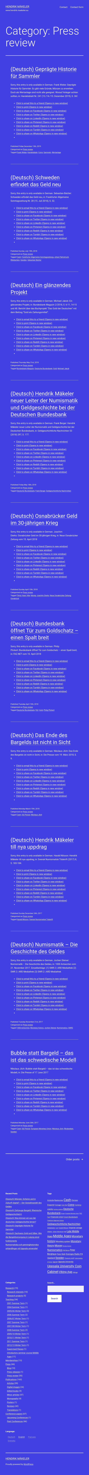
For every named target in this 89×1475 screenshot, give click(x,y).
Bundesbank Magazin (25, 369)
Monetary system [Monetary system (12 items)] (63, 1241)
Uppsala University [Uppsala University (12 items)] (65, 1262)
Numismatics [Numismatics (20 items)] (54, 1249)
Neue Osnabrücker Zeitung (60, 595)
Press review (28, 149)
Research (10, 1288)
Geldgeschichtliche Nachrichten (58, 491)
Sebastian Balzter (34, 260)
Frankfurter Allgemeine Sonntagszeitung (38, 257)
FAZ (36, 710)
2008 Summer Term (16, 1330)
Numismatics (62, 1028)
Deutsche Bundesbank (43, 369)
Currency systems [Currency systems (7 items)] (58, 1209)
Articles (10, 1383)
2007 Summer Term (16, 1322)
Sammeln (47, 152)
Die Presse (26, 815)
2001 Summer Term (16, 1303)
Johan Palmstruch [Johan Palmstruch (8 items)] (58, 1231)
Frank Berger (40, 491)
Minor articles (13, 1395)
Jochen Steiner (50, 1028)
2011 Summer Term (16, 1341)
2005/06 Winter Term (16, 1311)
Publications (11, 1379)
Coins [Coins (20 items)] (71, 1204)
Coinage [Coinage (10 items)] (58, 1205)
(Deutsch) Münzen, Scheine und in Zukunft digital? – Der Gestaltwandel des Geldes (24, 1203)
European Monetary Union (41, 1129)
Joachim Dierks (43, 595)
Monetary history (37, 1028)
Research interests (15, 1292)
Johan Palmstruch (61, 257)
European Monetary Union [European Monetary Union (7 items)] (72, 1213)
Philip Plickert (49, 710)
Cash (19, 257)
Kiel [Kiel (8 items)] (65, 1231)
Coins (40, 152)
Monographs (12, 1398)
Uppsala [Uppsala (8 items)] (55, 1262)
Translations (12, 1410)
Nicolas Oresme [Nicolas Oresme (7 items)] (67, 1246)
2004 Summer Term (16, 1307)
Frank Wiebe (22, 152)
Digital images (13, 1387)
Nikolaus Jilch (36, 815)
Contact (63, 7)
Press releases (13, 1372)
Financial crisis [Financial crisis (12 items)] (57, 1217)
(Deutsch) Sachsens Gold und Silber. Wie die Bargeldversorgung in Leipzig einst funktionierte (24, 1237)
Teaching (10, 1299)
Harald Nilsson (22, 919)
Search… (51, 1283)
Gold (55, 369)
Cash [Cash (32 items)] (67, 1200)
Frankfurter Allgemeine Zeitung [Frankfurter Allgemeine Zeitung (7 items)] (55, 1220)
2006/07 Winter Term (16, 1318)
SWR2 (70, 1028)
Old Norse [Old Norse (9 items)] (66, 1250)
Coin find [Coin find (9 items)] (64, 1205)
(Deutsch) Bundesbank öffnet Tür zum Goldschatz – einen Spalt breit (44, 630)
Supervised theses (15, 1349)
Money (33, 595)
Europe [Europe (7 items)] (63, 1213)
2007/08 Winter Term (16, 1326)
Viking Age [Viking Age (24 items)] (65, 1271)
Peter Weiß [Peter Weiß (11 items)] (61, 1254)
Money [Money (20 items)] (58, 1245)
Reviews (10, 1406)
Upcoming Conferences (17, 1417)
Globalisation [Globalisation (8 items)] (51, 1228)
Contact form (76, 7)
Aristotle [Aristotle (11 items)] (50, 1200)
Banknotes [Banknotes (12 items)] (58, 1200)
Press (8, 1364)
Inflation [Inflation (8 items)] (49, 1231)
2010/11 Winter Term (16, 1337)
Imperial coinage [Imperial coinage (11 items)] (75, 1228)
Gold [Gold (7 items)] (57, 1228)
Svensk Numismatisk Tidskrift (41, 919)
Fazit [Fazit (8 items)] (48, 1217)
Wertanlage (56, 152)
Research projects (15, 1296)
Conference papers (14, 1414)
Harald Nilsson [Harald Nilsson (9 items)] (64, 1228)
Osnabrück (15, 598)
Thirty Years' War (23, 595)
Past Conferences (15, 1421)
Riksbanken (15, 260)
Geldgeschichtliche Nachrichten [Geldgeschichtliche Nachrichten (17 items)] (63, 1224)
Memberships (12, 1360)
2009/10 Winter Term (16, 1334)
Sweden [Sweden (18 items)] (60, 1257)
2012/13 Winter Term (16, 1345)
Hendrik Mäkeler (17, 6)
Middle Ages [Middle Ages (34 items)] (62, 1236)
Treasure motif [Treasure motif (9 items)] (69, 1258)
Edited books (13, 1391)
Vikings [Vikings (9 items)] (75, 1272)
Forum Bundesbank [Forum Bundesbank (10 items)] (71, 1217)
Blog (9, 1368)
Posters (10, 1402)
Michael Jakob (63, 369)
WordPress (28, 1464)
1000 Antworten (23, 1028)
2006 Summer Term (16, 1315)
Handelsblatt (32, 152)
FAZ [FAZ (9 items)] (80, 1213)
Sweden (23, 260)
